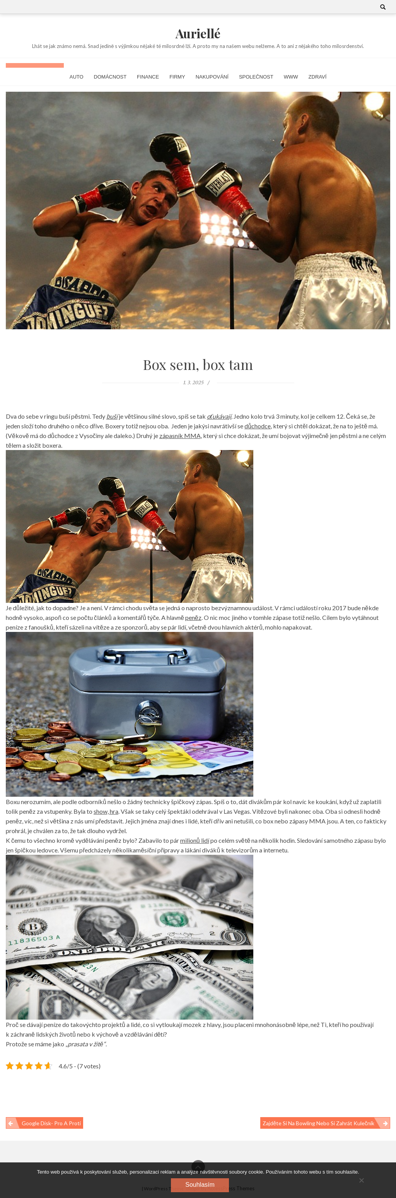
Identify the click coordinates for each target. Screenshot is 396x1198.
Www (291, 77)
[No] (361, 1180)
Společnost (256, 77)
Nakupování (212, 77)
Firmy (177, 77)
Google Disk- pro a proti (51, 1123)
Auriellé (198, 33)
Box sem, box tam (198, 364)
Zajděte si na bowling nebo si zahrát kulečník (318, 1123)
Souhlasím (200, 1184)
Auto (77, 77)
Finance (148, 77)
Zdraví (318, 77)
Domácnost (110, 77)
